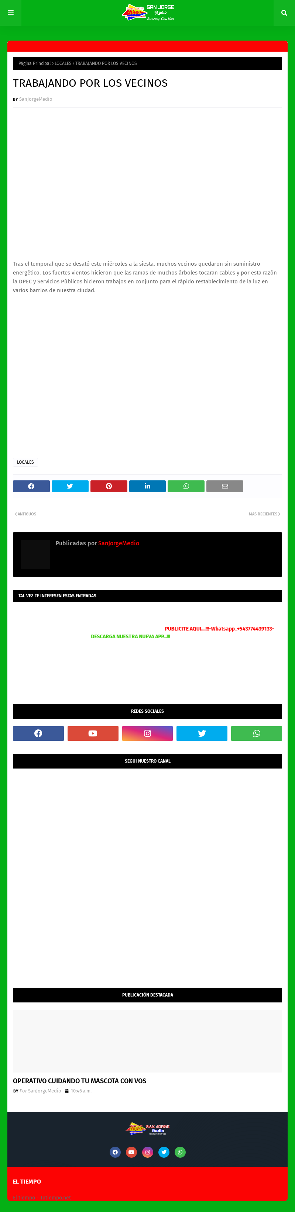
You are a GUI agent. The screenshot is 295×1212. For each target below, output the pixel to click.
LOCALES (63, 63)
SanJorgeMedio (35, 99)
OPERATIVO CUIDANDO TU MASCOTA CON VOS (79, 1081)
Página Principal (34, 63)
